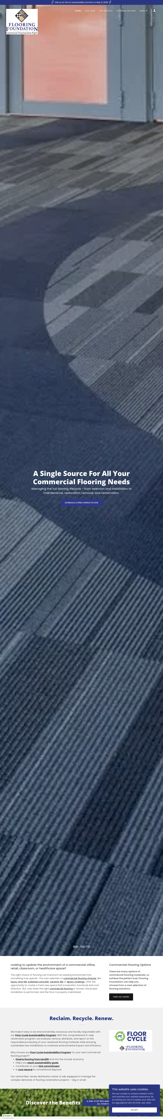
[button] (144, 10)
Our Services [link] (106, 11)
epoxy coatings (75, 981)
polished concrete (38, 981)
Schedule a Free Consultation (81, 502)
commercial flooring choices (79, 978)
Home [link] (78, 11)
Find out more (121, 997)
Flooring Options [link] (126, 11)
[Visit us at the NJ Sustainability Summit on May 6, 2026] (81, 2)
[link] (22, 10)
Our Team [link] (90, 11)
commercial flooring (61, 988)
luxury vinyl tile (19, 981)
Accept (134, 1110)
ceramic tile (56, 981)
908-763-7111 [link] (81, 947)
